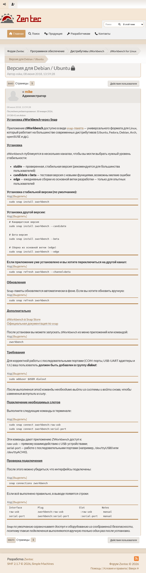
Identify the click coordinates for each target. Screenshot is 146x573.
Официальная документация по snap (32, 323)
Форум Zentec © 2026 (124, 564)
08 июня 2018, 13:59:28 (19, 107)
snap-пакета (75, 128)
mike (29, 91)
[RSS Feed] (136, 558)
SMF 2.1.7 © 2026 (19, 563)
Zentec (28, 559)
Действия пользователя (123, 83)
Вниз (10, 83)
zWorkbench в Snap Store (23, 319)
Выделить (19, 196)
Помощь (96, 568)
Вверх (11, 540)
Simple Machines (43, 563)
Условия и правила (115, 568)
